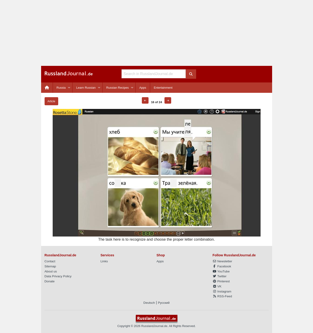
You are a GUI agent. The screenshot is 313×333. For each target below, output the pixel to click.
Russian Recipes (117, 87)
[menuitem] (47, 87)
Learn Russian (86, 87)
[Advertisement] (156, 33)
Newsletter (222, 261)
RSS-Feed (222, 296)
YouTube (221, 271)
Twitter (220, 276)
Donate (50, 281)
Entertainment (163, 87)
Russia (61, 87)
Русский (164, 302)
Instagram (222, 291)
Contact (50, 261)
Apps (142, 87)
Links (104, 261)
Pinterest (221, 281)
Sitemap (50, 266)
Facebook (222, 266)
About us (51, 271)
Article (51, 101)
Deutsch (149, 302)
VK (217, 286)
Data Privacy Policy (58, 276)
